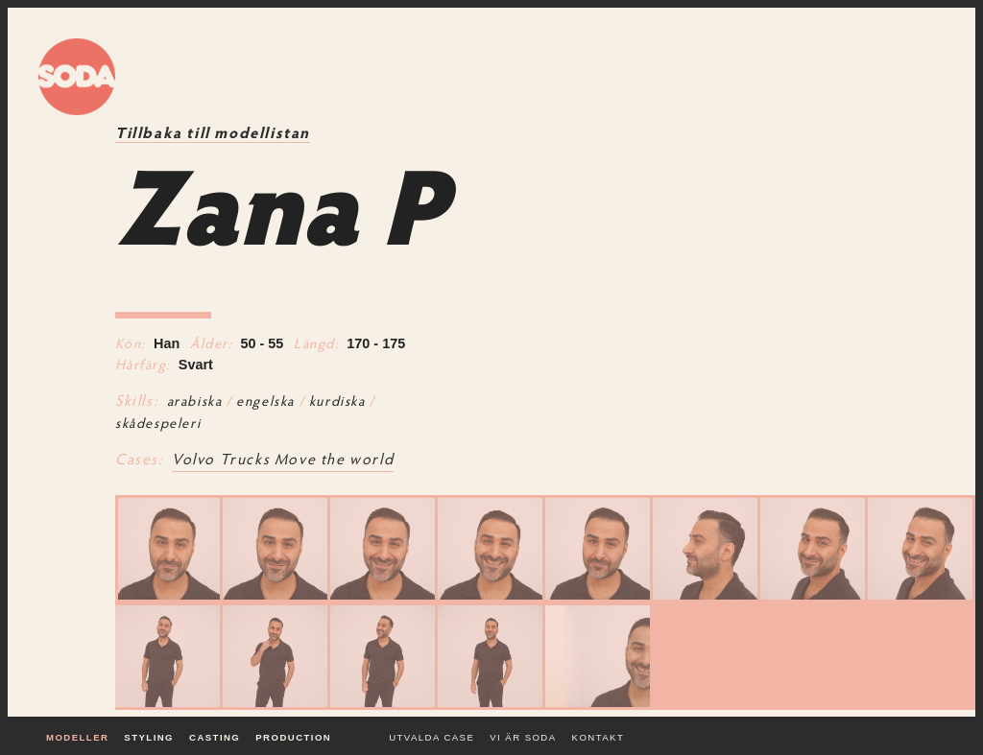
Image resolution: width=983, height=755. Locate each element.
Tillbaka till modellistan (212, 134)
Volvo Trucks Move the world (283, 460)
